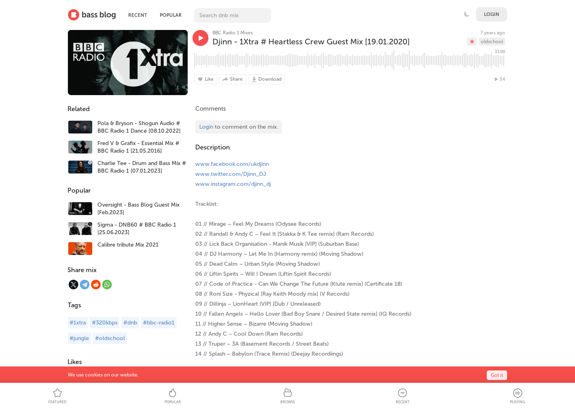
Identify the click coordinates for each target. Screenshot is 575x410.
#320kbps (104, 322)
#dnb (130, 322)
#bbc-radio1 (158, 322)
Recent (137, 15)
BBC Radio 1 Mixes (232, 33)
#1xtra (77, 322)
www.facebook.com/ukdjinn (232, 164)
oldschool (492, 41)
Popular (171, 15)
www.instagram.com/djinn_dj (233, 184)
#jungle (79, 338)
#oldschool (110, 338)
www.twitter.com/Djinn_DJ (230, 174)
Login (491, 14)
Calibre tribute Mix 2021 (128, 244)
